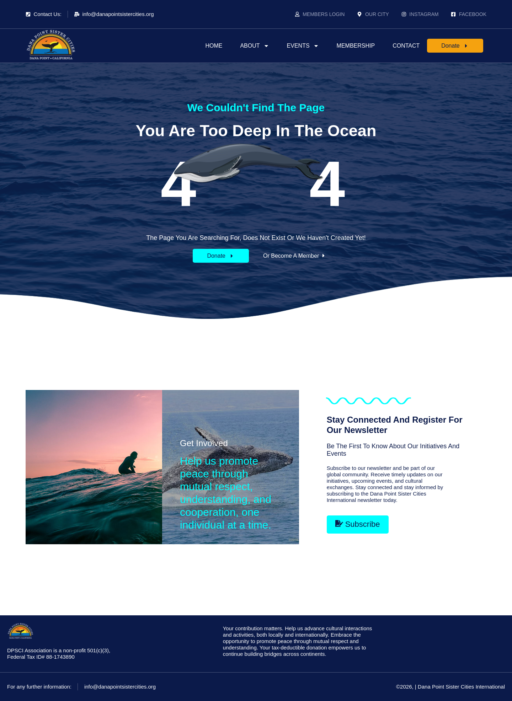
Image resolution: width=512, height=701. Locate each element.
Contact (406, 46)
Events (303, 45)
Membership (356, 46)
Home (213, 46)
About (254, 45)
